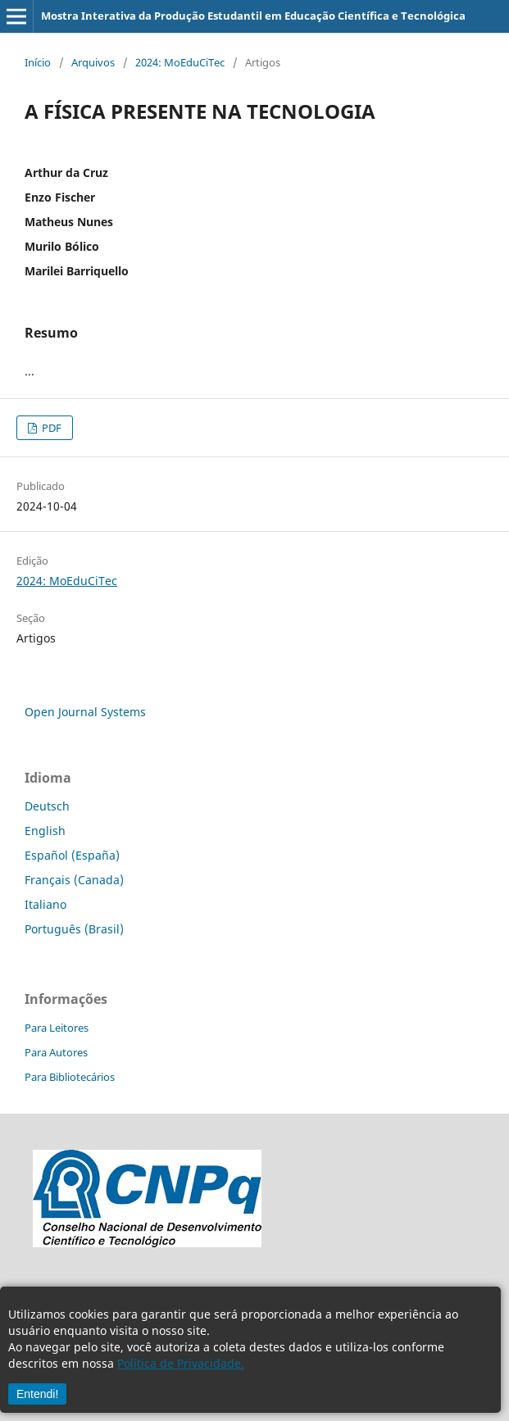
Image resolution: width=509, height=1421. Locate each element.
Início (38, 62)
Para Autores (56, 1052)
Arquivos (93, 62)
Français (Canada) (74, 880)
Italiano (45, 904)
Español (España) (72, 855)
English (45, 830)
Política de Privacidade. (180, 1363)
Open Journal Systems (85, 712)
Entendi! (37, 1394)
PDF (50, 427)
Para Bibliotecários (70, 1076)
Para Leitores (57, 1027)
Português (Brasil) (74, 929)
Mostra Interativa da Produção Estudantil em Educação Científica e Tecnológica (253, 15)
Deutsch (47, 806)
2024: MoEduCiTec (180, 62)
